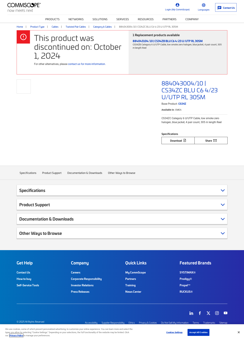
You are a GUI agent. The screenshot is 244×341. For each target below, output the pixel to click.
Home (20, 26)
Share (211, 140)
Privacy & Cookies (148, 322)
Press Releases (80, 291)
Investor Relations (82, 285)
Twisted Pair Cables (76, 26)
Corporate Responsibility (86, 278)
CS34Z (182, 103)
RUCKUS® (186, 291)
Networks (76, 19)
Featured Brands (195, 263)
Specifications (28, 175)
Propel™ (185, 285)
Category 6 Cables (102, 26)
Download (178, 140)
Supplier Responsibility (113, 322)
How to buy (24, 278)
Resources (146, 19)
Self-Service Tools (28, 285)
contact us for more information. (87, 64)
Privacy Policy (16, 335)
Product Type (37, 26)
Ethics (132, 322)
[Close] (238, 332)
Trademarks (209, 322)
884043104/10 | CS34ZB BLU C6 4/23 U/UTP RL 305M (168, 41)
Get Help (25, 263)
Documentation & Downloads (84, 175)
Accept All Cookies (198, 332)
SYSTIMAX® (188, 272)
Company (192, 19)
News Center (133, 291)
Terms (196, 322)
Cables (55, 26)
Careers (75, 272)
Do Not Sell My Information (175, 322)
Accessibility (91, 322)
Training (130, 285)
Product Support (52, 175)
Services (122, 19)
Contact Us (23, 272)
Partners (169, 19)
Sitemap (223, 322)
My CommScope (135, 272)
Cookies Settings (174, 332)
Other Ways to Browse (121, 175)
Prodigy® (186, 278)
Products (52, 19)
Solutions (100, 19)
